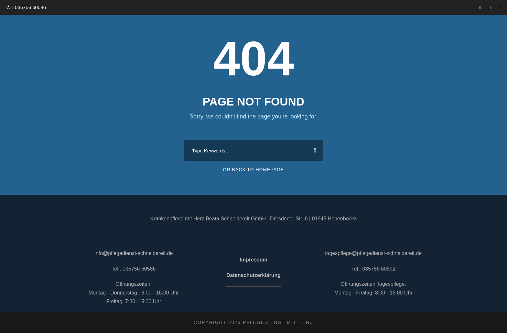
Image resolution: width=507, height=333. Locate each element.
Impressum (253, 259)
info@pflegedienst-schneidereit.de (133, 253)
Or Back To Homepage (253, 169)
